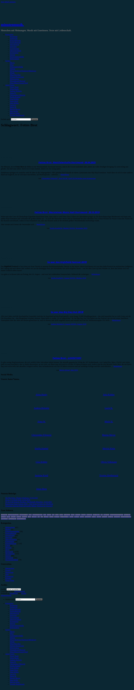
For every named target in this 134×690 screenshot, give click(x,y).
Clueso (61, 515)
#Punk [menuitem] (12, 642)
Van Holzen (117, 517)
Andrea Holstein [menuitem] (16, 660)
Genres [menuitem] (7, 630)
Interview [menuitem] (13, 615)
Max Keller (14, 111)
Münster (82, 517)
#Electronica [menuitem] (14, 648)
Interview (13, 47)
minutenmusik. (12, 25)
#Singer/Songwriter (17, 77)
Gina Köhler (14, 99)
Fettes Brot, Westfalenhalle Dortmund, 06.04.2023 (67, 162)
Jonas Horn (14, 101)
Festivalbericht (15, 43)
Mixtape (8, 548)
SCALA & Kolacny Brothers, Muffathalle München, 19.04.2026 (28, 502)
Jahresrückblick (15, 51)
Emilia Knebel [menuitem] (15, 666)
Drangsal (83, 515)
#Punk (12, 73)
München (76, 517)
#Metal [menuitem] (12, 638)
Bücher (8, 529)
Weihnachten (4, 519)
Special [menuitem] (12, 624)
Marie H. (13, 107)
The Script (104, 517)
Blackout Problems (37, 515)
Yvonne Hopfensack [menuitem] (17, 684)
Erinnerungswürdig (17, 57)
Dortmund (78, 515)
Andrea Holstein (16, 91)
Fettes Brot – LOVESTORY (67, 358)
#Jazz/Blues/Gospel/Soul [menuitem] (19, 652)
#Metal (12, 69)
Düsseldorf (89, 515)
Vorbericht (13, 39)
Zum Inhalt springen (8, 2)
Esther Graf (106, 515)
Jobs (7, 574)
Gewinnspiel (14, 49)
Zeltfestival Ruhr (21, 519)
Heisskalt (18, 517)
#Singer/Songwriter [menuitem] (17, 646)
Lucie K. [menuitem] (13, 674)
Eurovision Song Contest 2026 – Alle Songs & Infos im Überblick (29, 504)
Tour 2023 (110, 517)
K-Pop (29, 517)
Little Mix (57, 517)
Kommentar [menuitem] (14, 622)
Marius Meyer (15, 109)
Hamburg (13, 517)
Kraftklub (34, 517)
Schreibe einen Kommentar (86, 178)
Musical (71, 517)
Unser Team (14, 87)
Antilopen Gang (23, 515)
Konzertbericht (15, 41)
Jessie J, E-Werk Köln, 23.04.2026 (17, 500)
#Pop (12, 65)
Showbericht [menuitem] (14, 613)
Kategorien (9, 34)
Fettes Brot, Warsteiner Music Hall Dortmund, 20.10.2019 (67, 212)
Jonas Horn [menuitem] (14, 670)
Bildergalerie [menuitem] (14, 628)
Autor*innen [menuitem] (9, 654)
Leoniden (46, 517)
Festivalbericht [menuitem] (15, 611)
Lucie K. (13, 105)
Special (12, 55)
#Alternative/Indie (16, 67)
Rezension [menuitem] (13, 605)
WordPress (14, 593)
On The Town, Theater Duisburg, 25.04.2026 (21, 498)
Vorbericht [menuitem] (13, 607)
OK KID (93, 517)
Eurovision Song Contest (116, 515)
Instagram (24, 517)
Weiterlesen (65, 175)
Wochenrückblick (11, 560)
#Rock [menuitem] (12, 632)
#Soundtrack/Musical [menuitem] (17, 650)
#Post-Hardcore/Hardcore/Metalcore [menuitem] (23, 640)
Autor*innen (9, 85)
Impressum (9, 572)
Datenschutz (9, 568)
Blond (44, 515)
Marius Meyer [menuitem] (15, 678)
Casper (57, 515)
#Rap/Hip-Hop (15, 75)
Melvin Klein (15, 113)
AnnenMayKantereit (13, 515)
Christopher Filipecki (17, 95)
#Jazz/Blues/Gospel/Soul (19, 83)
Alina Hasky (14, 89)
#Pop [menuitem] (12, 634)
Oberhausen (88, 517)
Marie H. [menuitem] (13, 676)
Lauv (41, 517)
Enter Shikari (96, 515)
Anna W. (13, 93)
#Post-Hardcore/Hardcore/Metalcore (23, 71)
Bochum (49, 515)
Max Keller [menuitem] (14, 680)
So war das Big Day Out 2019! (67, 312)
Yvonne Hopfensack (17, 115)
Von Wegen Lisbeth (126, 517)
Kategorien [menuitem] (9, 603)
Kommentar (14, 53)
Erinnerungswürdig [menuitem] (17, 626)
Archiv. (3, 589)
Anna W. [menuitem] (13, 662)
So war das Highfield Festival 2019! (67, 262)
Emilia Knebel (15, 97)
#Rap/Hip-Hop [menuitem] (15, 644)
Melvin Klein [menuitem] (15, 682)
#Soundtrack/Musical (17, 81)
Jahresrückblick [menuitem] (15, 620)
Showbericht (14, 45)
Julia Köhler (14, 103)
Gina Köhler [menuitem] (14, 668)
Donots (73, 515)
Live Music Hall (64, 517)
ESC (101, 515)
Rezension (13, 36)
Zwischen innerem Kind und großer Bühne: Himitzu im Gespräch (29, 506)
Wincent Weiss (12, 519)
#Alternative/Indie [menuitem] (16, 636)
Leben (7, 546)
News (7, 550)
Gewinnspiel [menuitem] (14, 617)
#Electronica (14, 79)
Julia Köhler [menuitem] (14, 672)
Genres (7, 61)
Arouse (23, 593)
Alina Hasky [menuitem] (14, 658)
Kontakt (8, 578)
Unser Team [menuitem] (14, 656)
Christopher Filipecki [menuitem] (17, 664)
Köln (38, 517)
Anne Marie (4, 515)
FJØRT (8, 517)
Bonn (53, 515)
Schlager (99, 517)
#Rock (12, 63)
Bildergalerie (14, 59)
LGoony (51, 517)
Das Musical (67, 515)
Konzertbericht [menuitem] (15, 609)
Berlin (30, 515)
